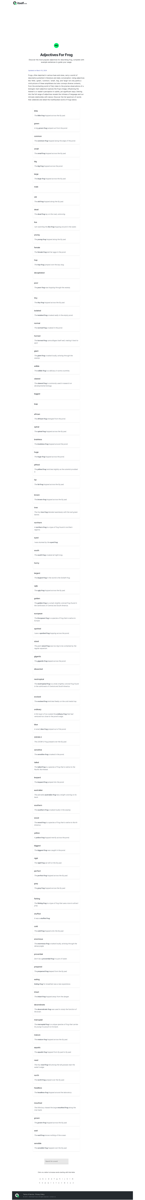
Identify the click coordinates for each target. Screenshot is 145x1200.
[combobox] (56, 1162)
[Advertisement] (117, 67)
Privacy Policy (40, 1194)
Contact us (53, 1197)
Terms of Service (28, 1194)
